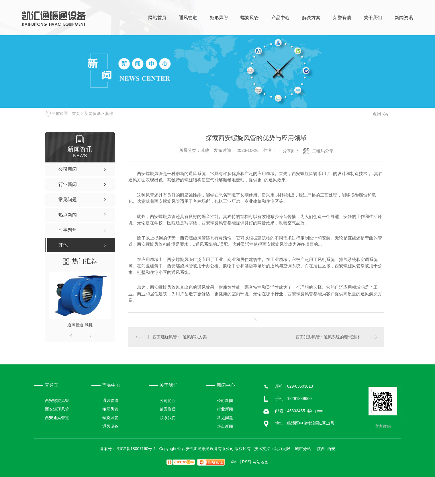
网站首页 (157, 17)
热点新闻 (225, 426)
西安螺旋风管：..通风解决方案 (180, 337)
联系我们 (168, 417)
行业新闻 (225, 409)
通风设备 (110, 426)
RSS (246, 462)
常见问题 (225, 417)
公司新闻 (225, 400)
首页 (76, 113)
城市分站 (303, 448)
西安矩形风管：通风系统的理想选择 (328, 337)
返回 (380, 113)
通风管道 (188, 17)
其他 (109, 113)
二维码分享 (323, 150)
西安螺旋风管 (57, 400)
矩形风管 (219, 17)
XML (236, 462)
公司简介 (168, 400)
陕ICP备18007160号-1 (136, 448)
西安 (331, 448)
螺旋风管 (249, 17)
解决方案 (311, 17)
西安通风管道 (57, 417)
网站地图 (260, 462)
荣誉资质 (342, 17)
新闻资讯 (404, 17)
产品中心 (280, 17)
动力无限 (282, 448)
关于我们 (373, 17)
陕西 (321, 448)
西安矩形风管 (57, 409)
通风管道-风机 (80, 325)
